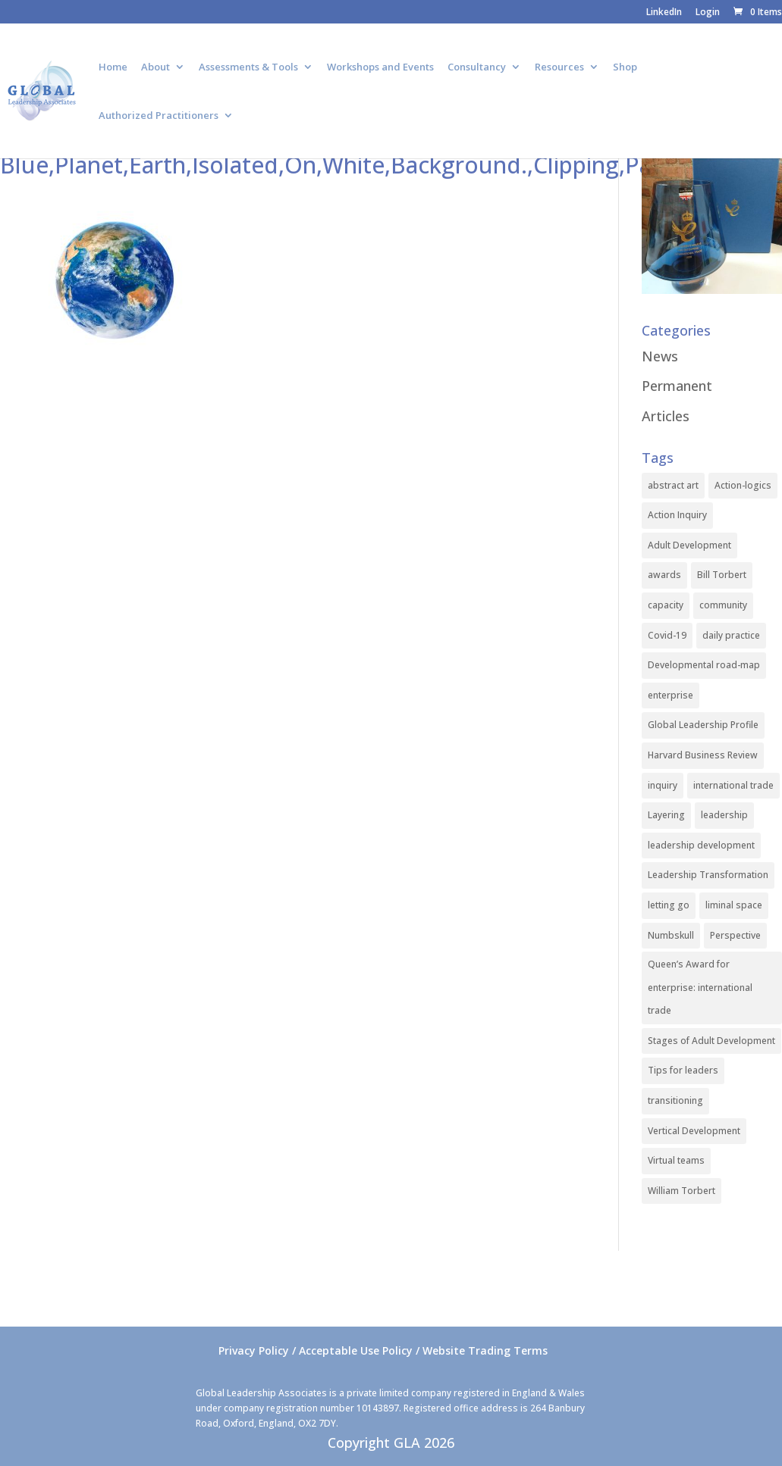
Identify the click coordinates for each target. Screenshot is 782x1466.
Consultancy (477, 67)
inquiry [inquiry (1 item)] (662, 785)
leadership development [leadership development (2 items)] (701, 845)
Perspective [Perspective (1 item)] (735, 935)
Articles (665, 416)
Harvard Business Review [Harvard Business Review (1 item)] (703, 755)
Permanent (677, 386)
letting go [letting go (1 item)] (668, 905)
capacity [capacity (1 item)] (665, 605)
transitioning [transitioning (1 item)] (675, 1100)
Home (113, 67)
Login (708, 13)
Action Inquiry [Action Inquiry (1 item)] (677, 514)
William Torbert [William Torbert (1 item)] (681, 1190)
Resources (559, 67)
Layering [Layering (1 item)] (666, 814)
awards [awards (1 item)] (664, 574)
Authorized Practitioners (158, 116)
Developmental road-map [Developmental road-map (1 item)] (704, 664)
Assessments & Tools (248, 67)
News (660, 356)
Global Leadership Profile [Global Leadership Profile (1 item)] (703, 724)
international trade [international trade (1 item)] (733, 785)
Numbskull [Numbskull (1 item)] (671, 935)
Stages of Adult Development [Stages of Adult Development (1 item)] (711, 1040)
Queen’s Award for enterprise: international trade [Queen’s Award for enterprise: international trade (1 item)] (700, 987)
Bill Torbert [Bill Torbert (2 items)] (721, 574)
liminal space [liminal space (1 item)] (733, 905)
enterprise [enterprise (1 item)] (670, 695)
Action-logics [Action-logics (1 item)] (742, 485)
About (155, 67)
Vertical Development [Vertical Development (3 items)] (694, 1130)
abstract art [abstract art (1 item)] (673, 485)
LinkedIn (664, 13)
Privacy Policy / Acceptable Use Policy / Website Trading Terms (383, 1350)
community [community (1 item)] (723, 605)
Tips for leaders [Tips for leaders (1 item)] (683, 1070)
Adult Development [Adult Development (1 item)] (689, 545)
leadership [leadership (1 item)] (724, 814)
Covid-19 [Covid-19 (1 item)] (667, 635)
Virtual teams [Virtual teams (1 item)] (676, 1160)
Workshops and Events (380, 67)
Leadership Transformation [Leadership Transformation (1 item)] (708, 874)
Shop (625, 67)
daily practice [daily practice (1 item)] (731, 635)
